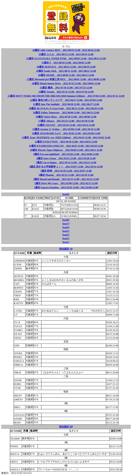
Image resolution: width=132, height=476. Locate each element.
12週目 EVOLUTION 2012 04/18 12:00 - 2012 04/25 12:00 (66, 141)
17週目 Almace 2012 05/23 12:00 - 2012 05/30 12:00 (66, 121)
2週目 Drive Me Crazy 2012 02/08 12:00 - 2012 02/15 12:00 (66, 183)
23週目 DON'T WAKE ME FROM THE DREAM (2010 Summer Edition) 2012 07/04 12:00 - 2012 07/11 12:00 (66, 96)
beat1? (66, 242)
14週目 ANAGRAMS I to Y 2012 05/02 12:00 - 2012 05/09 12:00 (66, 133)
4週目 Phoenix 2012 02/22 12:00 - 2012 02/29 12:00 (66, 175)
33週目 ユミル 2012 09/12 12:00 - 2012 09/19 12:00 (66, 54)
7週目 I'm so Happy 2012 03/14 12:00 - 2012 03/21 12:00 (66, 162)
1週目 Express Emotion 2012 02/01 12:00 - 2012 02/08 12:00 (66, 187)
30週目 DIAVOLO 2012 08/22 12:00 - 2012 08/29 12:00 (66, 66)
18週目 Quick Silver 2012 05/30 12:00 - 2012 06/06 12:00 (66, 116)
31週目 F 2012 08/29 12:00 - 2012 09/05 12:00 (65, 62)
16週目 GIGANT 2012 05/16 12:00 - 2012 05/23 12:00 (66, 125)
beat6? (66, 227)
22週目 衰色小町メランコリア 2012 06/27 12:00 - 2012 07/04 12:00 (66, 100)
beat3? (66, 234)
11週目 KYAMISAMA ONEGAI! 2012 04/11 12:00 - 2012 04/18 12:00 (66, 146)
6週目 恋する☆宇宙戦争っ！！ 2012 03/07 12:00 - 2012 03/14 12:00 (66, 166)
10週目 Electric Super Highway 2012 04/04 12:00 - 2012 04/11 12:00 (66, 150)
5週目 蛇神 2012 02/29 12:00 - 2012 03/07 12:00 (66, 171)
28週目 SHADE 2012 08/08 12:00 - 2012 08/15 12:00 (66, 75)
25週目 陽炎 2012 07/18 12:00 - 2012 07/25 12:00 (66, 87)
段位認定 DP (66, 426)
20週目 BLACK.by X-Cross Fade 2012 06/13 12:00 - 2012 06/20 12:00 (66, 108)
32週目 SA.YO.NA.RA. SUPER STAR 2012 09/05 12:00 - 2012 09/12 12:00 (66, 58)
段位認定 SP (66, 248)
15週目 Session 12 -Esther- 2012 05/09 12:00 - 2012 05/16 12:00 (66, 129)
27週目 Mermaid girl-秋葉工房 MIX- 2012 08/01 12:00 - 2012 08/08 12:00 (66, 79)
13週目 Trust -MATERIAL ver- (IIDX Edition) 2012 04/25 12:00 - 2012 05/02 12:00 (66, 137)
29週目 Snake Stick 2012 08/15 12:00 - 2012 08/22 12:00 (66, 71)
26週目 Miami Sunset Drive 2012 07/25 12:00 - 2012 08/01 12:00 (66, 83)
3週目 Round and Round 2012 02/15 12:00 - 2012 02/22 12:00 (66, 179)
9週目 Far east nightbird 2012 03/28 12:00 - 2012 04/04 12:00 (66, 154)
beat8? (66, 220)
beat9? (66, 194)
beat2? (66, 238)
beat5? (66, 231)
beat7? (66, 223)
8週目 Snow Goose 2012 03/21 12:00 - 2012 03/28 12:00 (66, 158)
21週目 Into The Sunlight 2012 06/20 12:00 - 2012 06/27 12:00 (66, 104)
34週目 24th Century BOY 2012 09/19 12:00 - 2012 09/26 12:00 (66, 50)
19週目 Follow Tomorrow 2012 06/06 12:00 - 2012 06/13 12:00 (66, 112)
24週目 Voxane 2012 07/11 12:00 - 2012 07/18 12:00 (65, 91)
